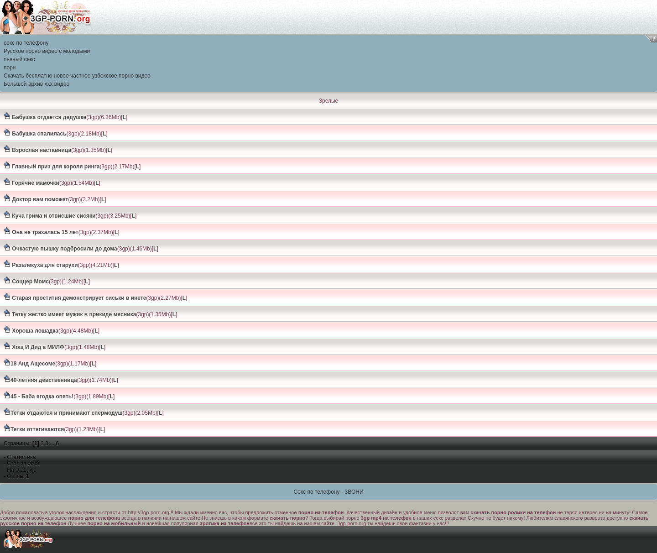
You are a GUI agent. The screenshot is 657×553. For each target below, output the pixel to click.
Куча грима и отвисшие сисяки (52, 216)
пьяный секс (19, 59)
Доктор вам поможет (39, 199)
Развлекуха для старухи (44, 265)
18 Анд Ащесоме (32, 363)
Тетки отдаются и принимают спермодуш (66, 413)
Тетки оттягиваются (37, 429)
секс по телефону (26, 43)
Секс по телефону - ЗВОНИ (328, 492)
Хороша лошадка (34, 331)
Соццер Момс (29, 281)
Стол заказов (23, 463)
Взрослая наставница (40, 150)
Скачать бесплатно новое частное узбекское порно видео (77, 76)
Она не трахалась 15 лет (44, 232)
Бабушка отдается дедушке (48, 117)
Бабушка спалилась (38, 133)
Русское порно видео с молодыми (47, 51)
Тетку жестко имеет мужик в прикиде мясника (73, 314)
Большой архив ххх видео (36, 84)
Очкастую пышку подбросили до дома (63, 248)
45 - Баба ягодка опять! (41, 396)
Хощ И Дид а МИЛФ (37, 347)
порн (10, 67)
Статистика (21, 457)
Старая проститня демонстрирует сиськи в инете (78, 298)
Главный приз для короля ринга (54, 166)
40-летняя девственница (43, 380)
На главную (21, 470)
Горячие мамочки (34, 183)
